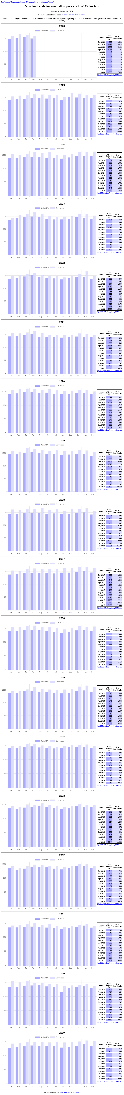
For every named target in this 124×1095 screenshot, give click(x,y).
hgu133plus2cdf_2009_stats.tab (109, 1081)
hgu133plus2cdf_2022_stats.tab (109, 312)
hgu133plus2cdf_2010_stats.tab (109, 1022)
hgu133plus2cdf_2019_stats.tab (109, 489)
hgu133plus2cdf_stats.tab (70, 1092)
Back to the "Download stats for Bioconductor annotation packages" (27, 2)
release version (68, 15)
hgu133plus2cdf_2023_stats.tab (109, 252)
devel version (80, 15)
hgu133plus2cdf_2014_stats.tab (109, 785)
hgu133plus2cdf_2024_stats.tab (109, 193)
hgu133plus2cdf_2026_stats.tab (109, 75)
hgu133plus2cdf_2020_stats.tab (109, 430)
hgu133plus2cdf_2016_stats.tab (109, 667)
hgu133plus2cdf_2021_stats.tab (109, 371)
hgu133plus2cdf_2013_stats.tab (109, 845)
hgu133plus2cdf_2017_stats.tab (109, 608)
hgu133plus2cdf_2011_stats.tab (109, 963)
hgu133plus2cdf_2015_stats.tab (109, 726)
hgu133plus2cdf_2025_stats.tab (109, 134)
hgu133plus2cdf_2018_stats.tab (109, 548)
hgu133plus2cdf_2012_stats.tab (109, 904)
